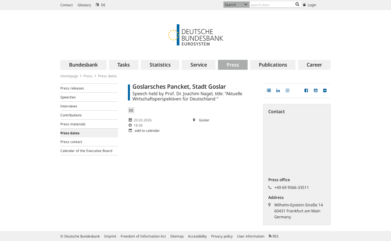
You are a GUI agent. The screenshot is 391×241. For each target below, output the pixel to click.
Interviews (68, 106)
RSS (274, 236)
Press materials (73, 124)
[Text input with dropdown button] (275, 4)
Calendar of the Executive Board (86, 150)
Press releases (72, 88)
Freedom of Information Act (143, 236)
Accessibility (197, 236)
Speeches (68, 97)
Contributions (71, 115)
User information (250, 236)
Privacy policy (222, 236)
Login (309, 4)
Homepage (69, 76)
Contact (66, 4)
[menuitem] (83, 65)
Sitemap (177, 236)
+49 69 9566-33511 (291, 187)
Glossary (84, 4)
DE (100, 4)
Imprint (110, 236)
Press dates (107, 76)
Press (88, 76)
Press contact (71, 141)
